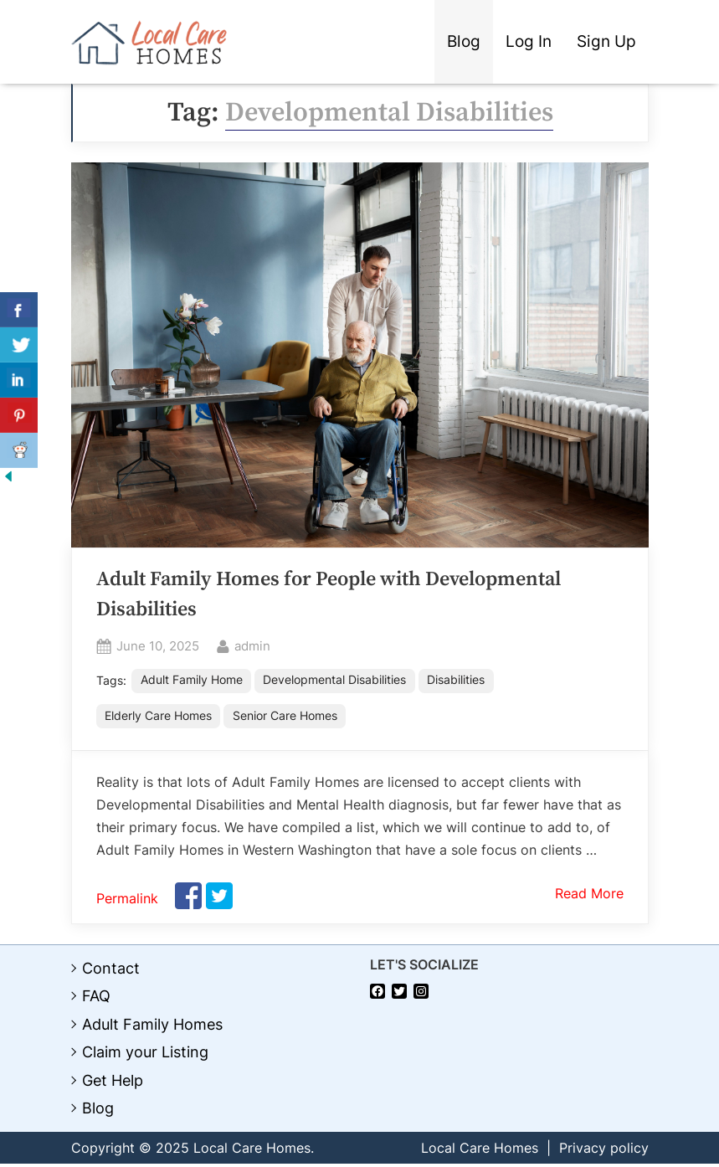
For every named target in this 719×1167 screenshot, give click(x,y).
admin (252, 644)
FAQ (96, 999)
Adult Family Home (192, 681)
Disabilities (459, 681)
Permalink (127, 901)
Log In (529, 41)
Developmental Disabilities (336, 681)
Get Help (112, 1083)
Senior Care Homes (286, 718)
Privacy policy (604, 1151)
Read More (589, 896)
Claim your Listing (145, 1055)
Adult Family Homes (152, 1027)
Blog (463, 41)
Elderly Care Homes (158, 718)
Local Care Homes (479, 1151)
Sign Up (606, 41)
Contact (111, 971)
